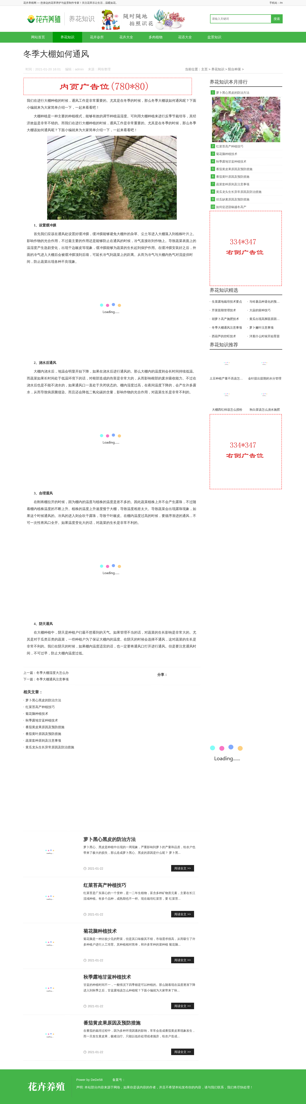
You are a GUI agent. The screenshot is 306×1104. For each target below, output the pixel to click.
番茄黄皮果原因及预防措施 (45, 727)
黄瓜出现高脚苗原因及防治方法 (265, 319)
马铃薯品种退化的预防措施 (265, 301)
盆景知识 (214, 37)
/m (281, 2)
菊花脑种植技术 (37, 713)
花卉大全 (126, 37)
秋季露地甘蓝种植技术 (42, 720)
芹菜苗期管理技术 (224, 310)
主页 (204, 69)
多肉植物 (156, 37)
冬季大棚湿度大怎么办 (52, 673)
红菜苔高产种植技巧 (40, 707)
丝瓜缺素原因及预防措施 (232, 199)
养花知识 (67, 37)
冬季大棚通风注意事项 (52, 679)
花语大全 (185, 37)
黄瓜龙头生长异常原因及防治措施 (50, 747)
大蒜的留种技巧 (260, 310)
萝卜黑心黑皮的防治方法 (43, 700)
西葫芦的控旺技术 (224, 336)
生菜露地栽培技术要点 (227, 301)
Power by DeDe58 (89, 1079)
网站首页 (38, 37)
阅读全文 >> (182, 868)
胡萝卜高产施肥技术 (225, 319)
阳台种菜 (234, 69)
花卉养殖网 (47, 1087)
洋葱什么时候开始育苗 (264, 336)
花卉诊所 (97, 37)
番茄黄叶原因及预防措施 (43, 734)
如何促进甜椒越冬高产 (231, 207)
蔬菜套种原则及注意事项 (43, 740)
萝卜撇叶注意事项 (261, 327)
